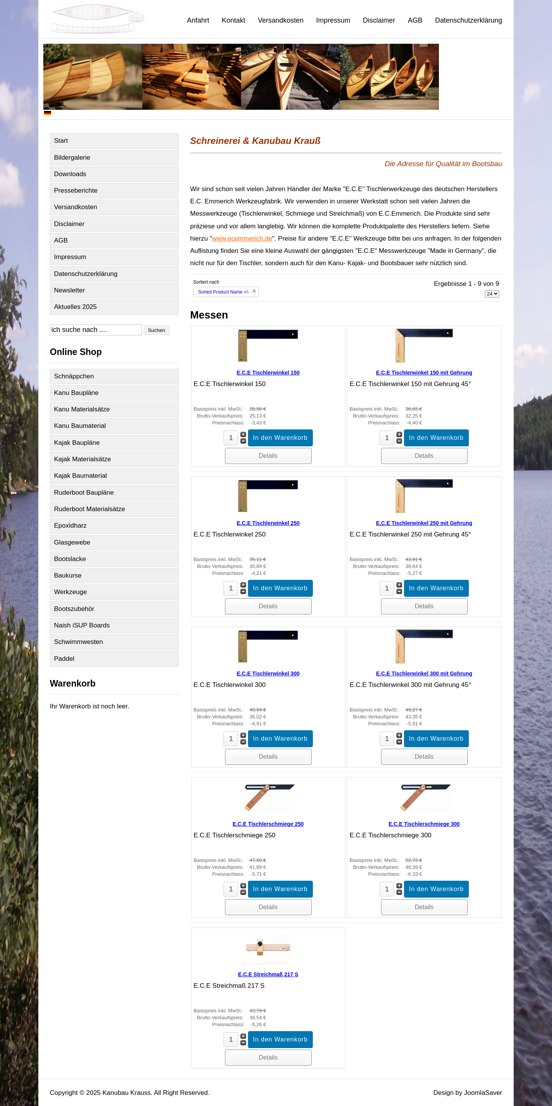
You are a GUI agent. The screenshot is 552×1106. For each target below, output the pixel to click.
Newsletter (69, 290)
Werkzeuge (70, 592)
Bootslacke (70, 559)
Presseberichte (75, 190)
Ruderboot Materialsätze (89, 509)
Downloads (70, 174)
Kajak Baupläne (77, 442)
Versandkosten (281, 20)
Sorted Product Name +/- (223, 292)
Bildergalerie (72, 157)
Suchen (156, 330)
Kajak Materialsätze (82, 459)
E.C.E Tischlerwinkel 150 (268, 373)
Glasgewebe (72, 542)
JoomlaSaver (483, 1092)
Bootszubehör (74, 608)
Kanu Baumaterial (80, 425)
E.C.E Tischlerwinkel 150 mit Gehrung (424, 373)
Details (268, 455)
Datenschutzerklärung (468, 20)
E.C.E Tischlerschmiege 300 (424, 824)
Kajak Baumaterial (80, 475)
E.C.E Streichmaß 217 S (268, 974)
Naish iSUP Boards (82, 625)
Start (61, 140)
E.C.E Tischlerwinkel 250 (268, 523)
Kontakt (233, 20)
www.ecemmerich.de (242, 238)
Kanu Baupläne (76, 392)
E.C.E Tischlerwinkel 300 (268, 673)
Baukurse (68, 575)
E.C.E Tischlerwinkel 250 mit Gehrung (424, 523)
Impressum (333, 20)
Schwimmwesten (78, 641)
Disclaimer (379, 20)
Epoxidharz (70, 525)
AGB (415, 20)
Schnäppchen (74, 376)
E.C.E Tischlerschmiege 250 (268, 824)
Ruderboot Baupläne (84, 492)
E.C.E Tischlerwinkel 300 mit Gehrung (424, 673)
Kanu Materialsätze (82, 409)
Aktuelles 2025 (75, 306)
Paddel (64, 658)
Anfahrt (198, 20)
